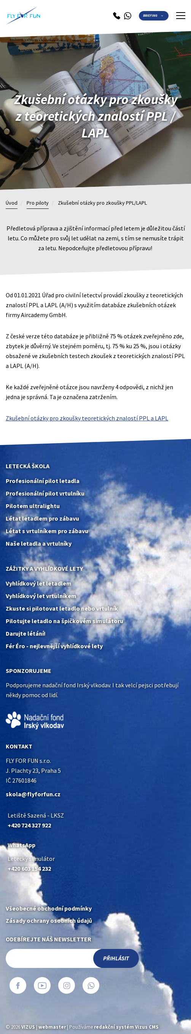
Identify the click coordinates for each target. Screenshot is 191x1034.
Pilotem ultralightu (33, 506)
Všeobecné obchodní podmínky (49, 908)
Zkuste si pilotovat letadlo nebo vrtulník (62, 609)
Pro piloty (38, 203)
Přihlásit (116, 958)
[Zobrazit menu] (180, 15)
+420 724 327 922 (29, 825)
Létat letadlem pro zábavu (42, 519)
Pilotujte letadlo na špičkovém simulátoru (64, 621)
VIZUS (28, 1027)
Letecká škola (27, 466)
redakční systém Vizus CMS (126, 1027)
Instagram (66, 985)
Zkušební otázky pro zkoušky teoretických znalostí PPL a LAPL (87, 418)
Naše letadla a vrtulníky (39, 544)
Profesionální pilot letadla (43, 481)
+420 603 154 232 (29, 869)
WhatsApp (21, 845)
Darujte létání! (26, 634)
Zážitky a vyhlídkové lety (44, 569)
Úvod (12, 203)
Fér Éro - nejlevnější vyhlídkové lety (54, 646)
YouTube (42, 985)
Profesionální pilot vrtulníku (45, 493)
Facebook (18, 985)
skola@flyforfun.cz (33, 794)
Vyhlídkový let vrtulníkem (41, 596)
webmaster (52, 1027)
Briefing (150, 15)
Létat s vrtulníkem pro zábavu (47, 531)
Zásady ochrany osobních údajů (49, 921)
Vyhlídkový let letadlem (39, 583)
